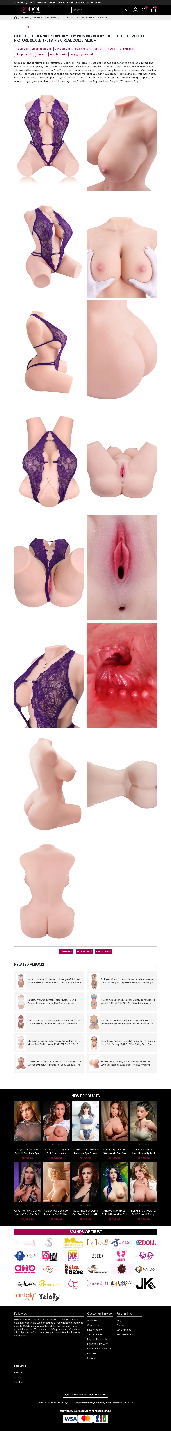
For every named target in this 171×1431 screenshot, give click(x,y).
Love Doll (18, 1377)
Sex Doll (18, 1372)
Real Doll (99, 48)
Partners (91, 1353)
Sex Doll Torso (127, 48)
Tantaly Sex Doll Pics (45, 17)
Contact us (93, 1325)
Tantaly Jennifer (58, 54)
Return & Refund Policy (99, 1348)
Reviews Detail (84, 951)
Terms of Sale (94, 1334)
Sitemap (91, 1358)
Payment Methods (97, 1339)
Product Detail (103, 951)
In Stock (112, 48)
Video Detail (66, 951)
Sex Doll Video (124, 1329)
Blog (119, 1320)
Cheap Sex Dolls (24, 54)
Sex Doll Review (125, 1334)
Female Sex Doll (82, 48)
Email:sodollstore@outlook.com (87, 1394)
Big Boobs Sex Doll (41, 48)
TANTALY (41, 54)
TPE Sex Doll (22, 48)
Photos (25, 17)
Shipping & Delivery (97, 1343)
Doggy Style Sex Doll (82, 54)
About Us (92, 1320)
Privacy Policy (94, 1329)
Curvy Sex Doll (62, 48)
